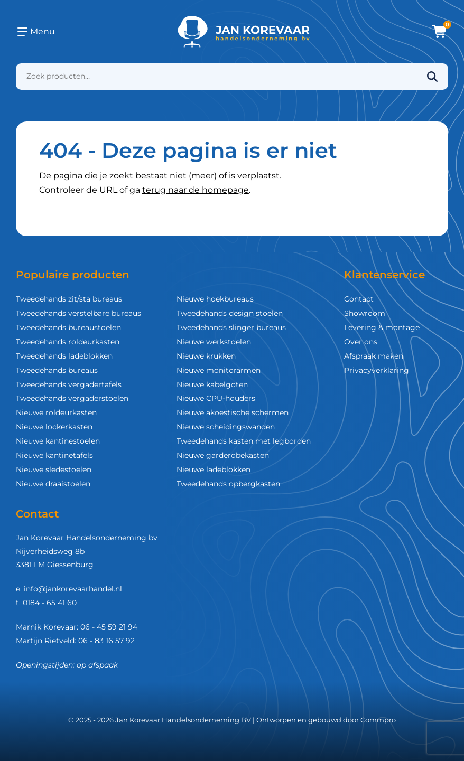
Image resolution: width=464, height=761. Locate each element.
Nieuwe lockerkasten (54, 426)
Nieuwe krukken (206, 356)
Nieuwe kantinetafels (54, 455)
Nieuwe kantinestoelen (58, 441)
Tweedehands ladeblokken (64, 356)
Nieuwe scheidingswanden (226, 426)
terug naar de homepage (195, 190)
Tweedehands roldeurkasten (67, 341)
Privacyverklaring (376, 370)
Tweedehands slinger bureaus (231, 327)
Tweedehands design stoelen (230, 313)
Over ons (360, 341)
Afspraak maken (373, 356)
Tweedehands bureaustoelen (68, 327)
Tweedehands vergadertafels (69, 384)
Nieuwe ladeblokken (213, 469)
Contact (359, 299)
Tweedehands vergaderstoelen (72, 398)
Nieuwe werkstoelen (214, 341)
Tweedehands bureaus (57, 370)
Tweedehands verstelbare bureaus (78, 313)
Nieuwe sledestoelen (53, 469)
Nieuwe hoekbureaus (215, 299)
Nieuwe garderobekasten (223, 455)
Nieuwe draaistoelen (53, 483)
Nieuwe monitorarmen (219, 370)
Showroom (364, 313)
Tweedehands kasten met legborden (244, 441)
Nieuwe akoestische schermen (233, 412)
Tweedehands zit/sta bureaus (69, 299)
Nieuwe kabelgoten (212, 384)
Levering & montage (382, 327)
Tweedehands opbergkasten (228, 483)
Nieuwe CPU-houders (216, 398)
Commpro (378, 720)
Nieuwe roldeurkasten (56, 412)
